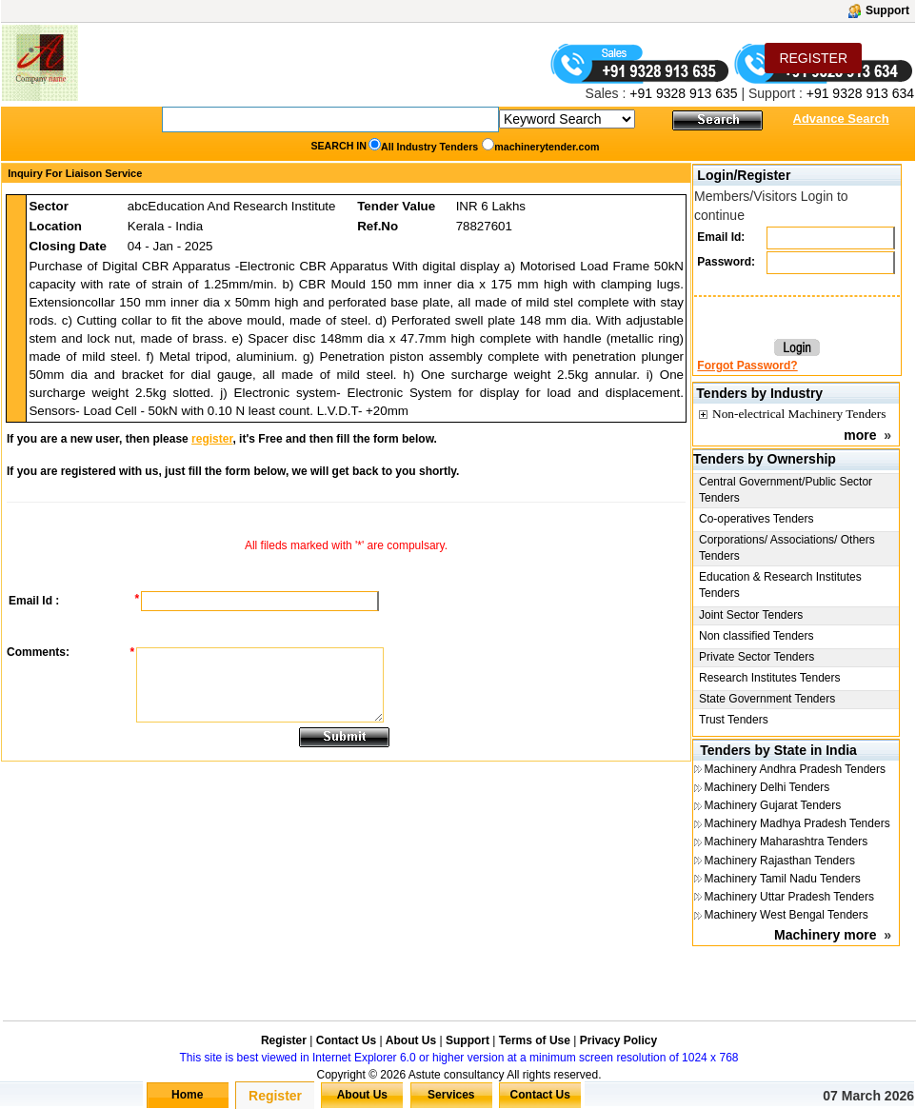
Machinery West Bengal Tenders (785, 914)
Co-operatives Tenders (756, 518)
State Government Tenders (767, 698)
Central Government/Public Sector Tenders (785, 490)
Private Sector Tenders (756, 656)
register (211, 439)
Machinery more (825, 934)
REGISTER (813, 58)
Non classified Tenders (756, 636)
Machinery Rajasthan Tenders (779, 860)
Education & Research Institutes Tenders (780, 585)
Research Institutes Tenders (770, 677)
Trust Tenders (733, 719)
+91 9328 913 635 (681, 93)
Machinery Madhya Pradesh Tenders (796, 823)
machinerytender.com (546, 146)
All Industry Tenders (429, 146)
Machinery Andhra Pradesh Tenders (795, 769)
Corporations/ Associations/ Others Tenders (787, 548)
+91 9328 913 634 (860, 93)
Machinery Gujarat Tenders (772, 805)
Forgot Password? (747, 365)
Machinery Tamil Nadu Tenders (782, 878)
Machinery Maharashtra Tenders (785, 841)
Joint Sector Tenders (751, 615)
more (860, 435)
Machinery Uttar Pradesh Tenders (789, 896)
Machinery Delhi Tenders (766, 787)
